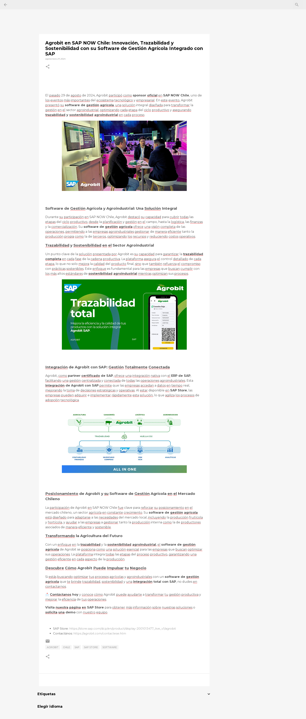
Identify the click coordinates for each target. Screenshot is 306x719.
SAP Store (91, 647)
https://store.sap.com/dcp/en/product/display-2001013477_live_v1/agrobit (122, 628)
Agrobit (53, 647)
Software (109, 647)
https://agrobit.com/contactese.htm (99, 633)
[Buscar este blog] (282, 4)
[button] (47, 66)
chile (66, 647)
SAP (77, 647)
